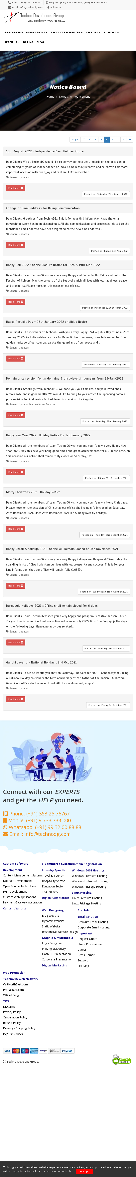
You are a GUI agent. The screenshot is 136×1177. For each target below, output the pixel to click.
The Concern (14, 32)
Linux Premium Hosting (87, 898)
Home (50, 96)
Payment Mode (13, 1033)
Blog (40, 42)
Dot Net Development (17, 881)
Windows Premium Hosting (89, 876)
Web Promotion (14, 972)
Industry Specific (54, 870)
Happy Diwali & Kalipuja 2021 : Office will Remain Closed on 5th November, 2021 (62, 549)
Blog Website (50, 915)
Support (111, 32)
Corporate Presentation (57, 959)
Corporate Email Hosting (93, 927)
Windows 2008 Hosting (88, 870)
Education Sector (53, 886)
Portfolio (84, 910)
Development (12, 870)
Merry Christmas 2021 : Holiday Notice (33, 492)
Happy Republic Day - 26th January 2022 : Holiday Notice (46, 322)
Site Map (83, 966)
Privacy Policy (12, 1012)
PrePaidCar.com (13, 990)
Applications (37, 32)
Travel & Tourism (53, 875)
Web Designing (53, 910)
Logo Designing (52, 943)
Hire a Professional (90, 944)
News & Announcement (74, 96)
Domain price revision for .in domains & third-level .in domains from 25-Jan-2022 (64, 379)
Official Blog (11, 995)
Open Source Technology (19, 886)
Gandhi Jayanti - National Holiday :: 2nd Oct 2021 (41, 662)
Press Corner (86, 955)
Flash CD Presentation (56, 954)
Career (82, 949)
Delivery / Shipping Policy (19, 1028)
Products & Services (67, 32)
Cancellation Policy (15, 1017)
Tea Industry (50, 892)
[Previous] (90, 140)
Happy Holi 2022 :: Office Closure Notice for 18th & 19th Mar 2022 (53, 265)
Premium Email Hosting (93, 922)
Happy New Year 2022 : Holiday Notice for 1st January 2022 (48, 435)
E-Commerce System (57, 864)
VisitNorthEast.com (15, 984)
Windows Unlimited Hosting (89, 881)
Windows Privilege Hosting (89, 886)
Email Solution (88, 916)
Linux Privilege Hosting (86, 903)
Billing (28, 42)
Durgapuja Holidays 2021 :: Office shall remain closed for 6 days (52, 606)
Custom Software (15, 863)
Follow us (56, 7)
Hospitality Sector (53, 881)
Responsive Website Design (60, 932)
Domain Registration (87, 864)
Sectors (93, 32)
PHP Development (15, 891)
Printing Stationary (54, 948)
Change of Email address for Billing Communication (43, 208)
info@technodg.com (31, 7)
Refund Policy (12, 1023)
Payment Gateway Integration (22, 902)
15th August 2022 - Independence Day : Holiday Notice (44, 151)
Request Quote (87, 939)
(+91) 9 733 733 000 (71, 2)
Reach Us (12, 42)
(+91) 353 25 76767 (31, 2)
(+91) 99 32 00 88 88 (95, 2)
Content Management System (22, 875)
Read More (15, 188)
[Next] (123, 140)
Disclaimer (10, 1006)
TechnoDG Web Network (20, 979)
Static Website (51, 926)
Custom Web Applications (19, 897)
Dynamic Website (53, 921)
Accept (84, 1171)
